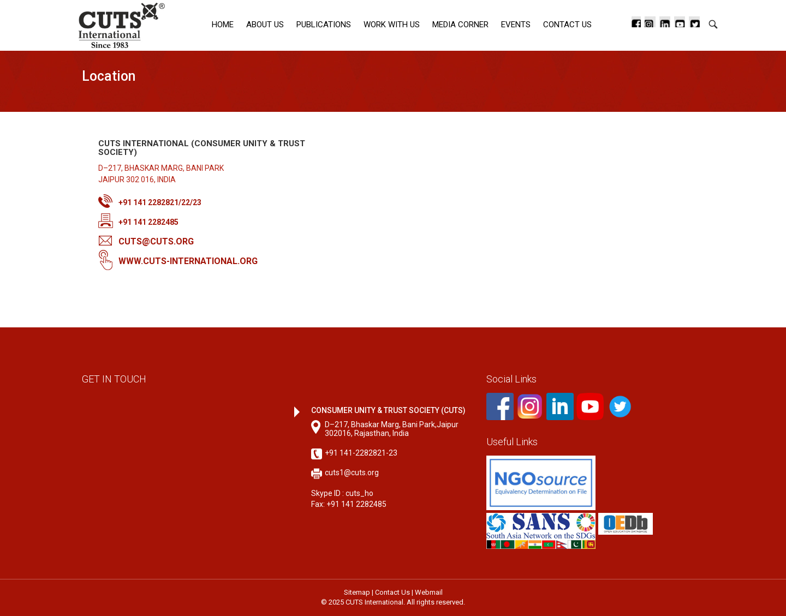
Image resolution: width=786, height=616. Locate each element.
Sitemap (357, 592)
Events (516, 24)
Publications (323, 24)
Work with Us (392, 24)
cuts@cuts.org (156, 241)
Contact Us (567, 24)
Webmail (429, 592)
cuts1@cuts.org (352, 472)
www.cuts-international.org (188, 261)
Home (223, 24)
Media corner (460, 24)
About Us (265, 24)
